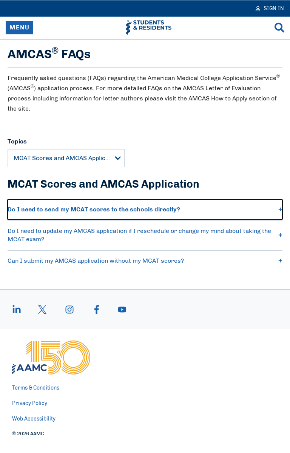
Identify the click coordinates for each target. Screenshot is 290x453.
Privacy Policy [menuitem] (29, 403)
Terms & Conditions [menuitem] (35, 388)
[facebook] (96, 309)
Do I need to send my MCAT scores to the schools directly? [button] (145, 209)
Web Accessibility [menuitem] (34, 419)
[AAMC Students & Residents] (148, 27)
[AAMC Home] (51, 357)
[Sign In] (270, 8)
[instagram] (69, 309)
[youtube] (118, 309)
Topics (17, 142)
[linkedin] (20, 309)
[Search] (279, 27)
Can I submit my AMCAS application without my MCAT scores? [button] (145, 261)
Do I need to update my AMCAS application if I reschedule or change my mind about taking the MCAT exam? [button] (145, 235)
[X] (42, 309)
